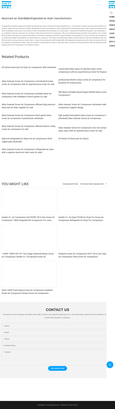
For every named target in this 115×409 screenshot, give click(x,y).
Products (109, 184)
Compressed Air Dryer (70, 184)
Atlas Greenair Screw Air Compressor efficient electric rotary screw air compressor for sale (28, 127)
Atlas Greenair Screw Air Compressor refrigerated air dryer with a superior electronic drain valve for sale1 (28, 150)
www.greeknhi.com (52, 405)
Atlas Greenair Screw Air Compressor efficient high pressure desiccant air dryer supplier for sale (28, 106)
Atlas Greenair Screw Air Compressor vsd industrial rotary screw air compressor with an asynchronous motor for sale (28, 82)
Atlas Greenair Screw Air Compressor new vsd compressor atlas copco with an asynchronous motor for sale (84, 129)
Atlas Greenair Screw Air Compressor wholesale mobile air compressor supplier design (84, 106)
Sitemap (64, 405)
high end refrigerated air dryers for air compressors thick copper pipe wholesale (27, 140)
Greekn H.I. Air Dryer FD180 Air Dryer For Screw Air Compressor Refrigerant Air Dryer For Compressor (81, 218)
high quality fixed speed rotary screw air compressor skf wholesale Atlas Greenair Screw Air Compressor (83, 116)
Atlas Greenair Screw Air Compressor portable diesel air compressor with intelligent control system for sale (27, 95)
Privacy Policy (73, 405)
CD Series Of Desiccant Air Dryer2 (73, 138)
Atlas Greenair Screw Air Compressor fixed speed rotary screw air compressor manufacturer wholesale (26, 116)
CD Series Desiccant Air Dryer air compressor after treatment (29, 67)
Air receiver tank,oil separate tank (92, 184)
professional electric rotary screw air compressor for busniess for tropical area (81, 81)
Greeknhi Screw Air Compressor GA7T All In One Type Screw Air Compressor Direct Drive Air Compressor (85, 255)
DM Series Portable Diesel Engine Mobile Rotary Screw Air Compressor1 (84, 93)
